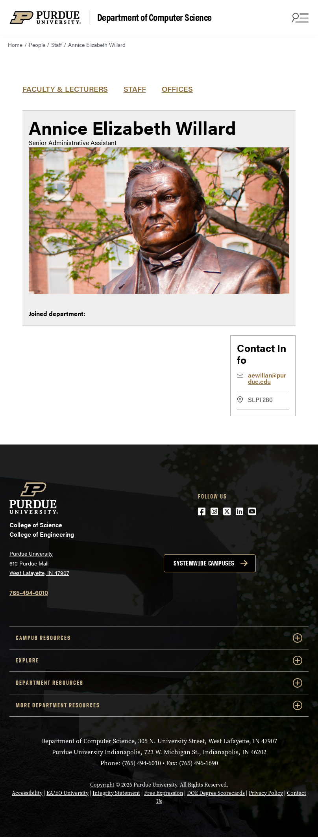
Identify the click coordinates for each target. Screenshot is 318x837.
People (37, 44)
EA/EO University (67, 793)
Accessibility (27, 793)
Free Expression (163, 793)
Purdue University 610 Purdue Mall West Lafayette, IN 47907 (39, 563)
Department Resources (159, 683)
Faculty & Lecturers (65, 88)
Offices (177, 88)
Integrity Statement (116, 793)
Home (15, 44)
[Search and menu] (299, 17)
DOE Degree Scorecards (216, 793)
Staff (56, 44)
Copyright (102, 785)
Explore (159, 660)
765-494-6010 (28, 592)
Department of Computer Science (154, 17)
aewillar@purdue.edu (267, 378)
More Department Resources (159, 705)
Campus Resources (159, 638)
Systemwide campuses (204, 563)
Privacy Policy (266, 793)
